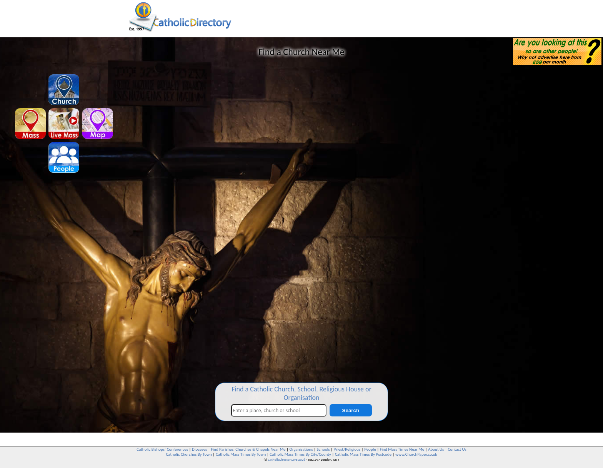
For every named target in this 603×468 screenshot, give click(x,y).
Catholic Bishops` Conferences (162, 449)
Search (350, 410)
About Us (436, 449)
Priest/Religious (347, 449)
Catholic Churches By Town (189, 454)
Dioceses (199, 449)
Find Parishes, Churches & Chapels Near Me (248, 449)
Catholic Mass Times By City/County (300, 454)
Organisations (301, 449)
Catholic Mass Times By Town (241, 454)
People (370, 449)
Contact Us (457, 449)
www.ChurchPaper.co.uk (416, 454)
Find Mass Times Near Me (402, 449)
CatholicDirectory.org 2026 (286, 459)
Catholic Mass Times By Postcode (363, 454)
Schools (323, 449)
